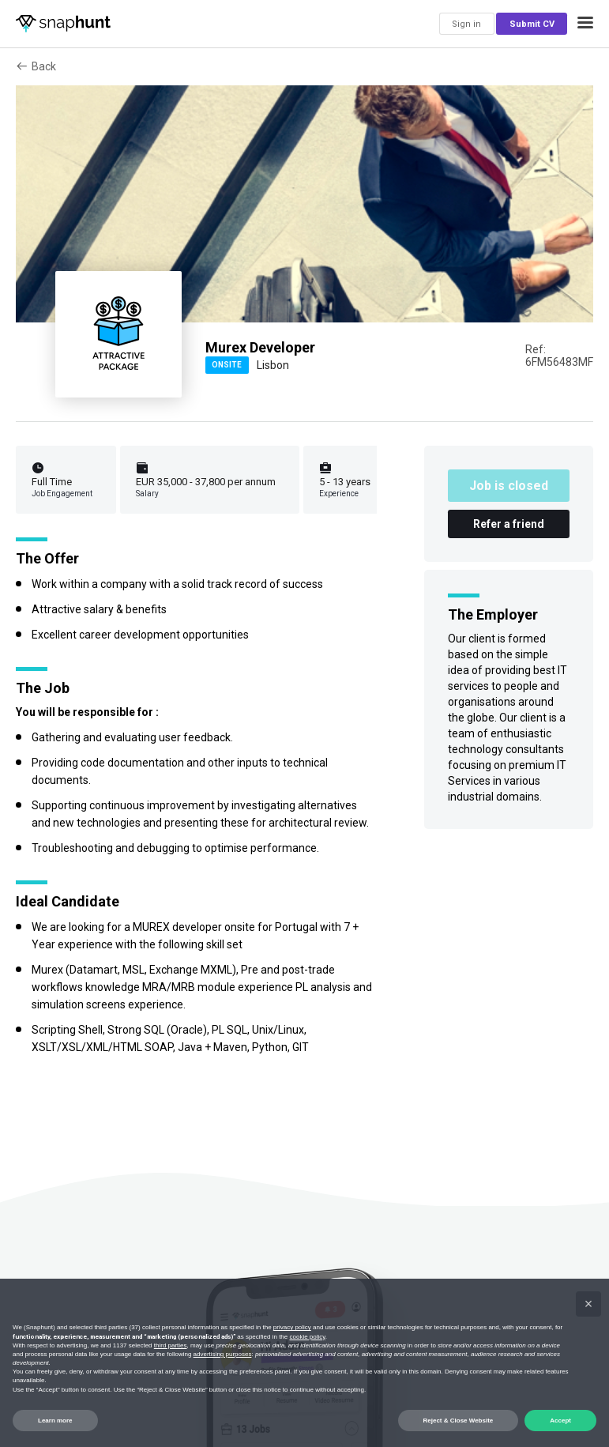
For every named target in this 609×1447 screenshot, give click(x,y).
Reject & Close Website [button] (458, 1420)
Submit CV (531, 24)
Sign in (466, 24)
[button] (585, 24)
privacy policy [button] (292, 1327)
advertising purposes (223, 1354)
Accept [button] (560, 1420)
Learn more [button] (55, 1420)
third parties (170, 1345)
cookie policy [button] (307, 1336)
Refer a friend (508, 524)
